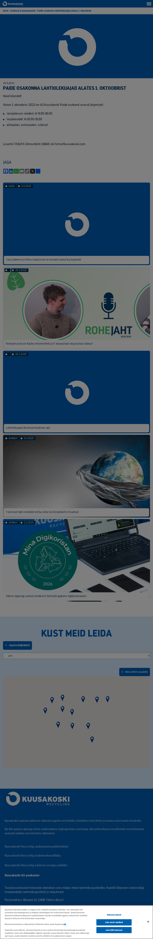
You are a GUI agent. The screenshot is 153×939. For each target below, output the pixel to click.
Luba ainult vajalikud (114, 922)
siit (64, 924)
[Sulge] (148, 921)
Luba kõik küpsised (114, 930)
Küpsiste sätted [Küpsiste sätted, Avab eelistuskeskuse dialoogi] (114, 915)
